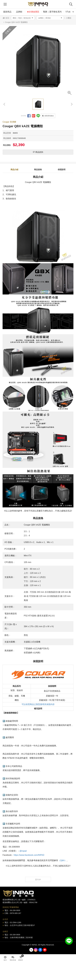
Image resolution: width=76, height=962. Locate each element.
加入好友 (69, 941)
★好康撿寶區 (33, 12)
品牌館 (19, 12)
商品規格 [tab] (38, 169)
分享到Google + (33, 116)
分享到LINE (38, 116)
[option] (38, 61)
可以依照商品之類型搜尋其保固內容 (38, 704)
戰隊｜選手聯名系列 (52, 12)
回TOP (38, 879)
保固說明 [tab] (61, 169)
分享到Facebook (29, 116)
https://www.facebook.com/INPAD (29, 855)
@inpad (23, 851)
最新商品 (7, 12)
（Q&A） (62, 860)
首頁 (7, 18)
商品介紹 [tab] (14, 169)
